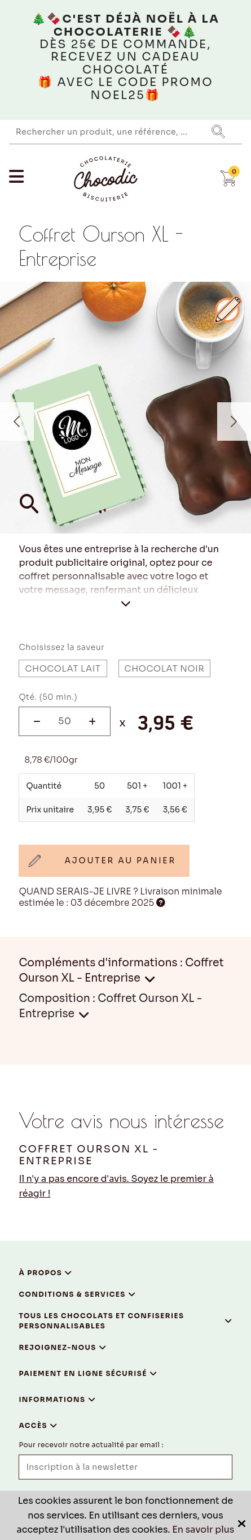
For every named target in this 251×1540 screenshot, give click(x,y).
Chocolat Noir (165, 668)
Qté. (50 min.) (48, 697)
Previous (17, 421)
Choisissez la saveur (61, 647)
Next (234, 421)
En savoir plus (203, 1529)
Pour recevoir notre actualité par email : (91, 1444)
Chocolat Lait (62, 668)
